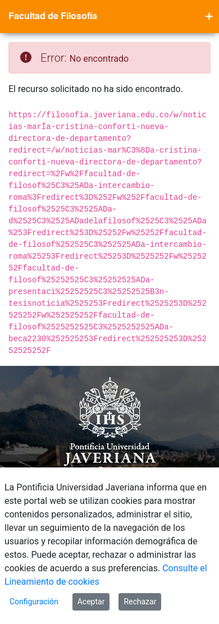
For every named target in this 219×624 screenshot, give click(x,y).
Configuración (34, 601)
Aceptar (91, 601)
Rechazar (140, 601)
